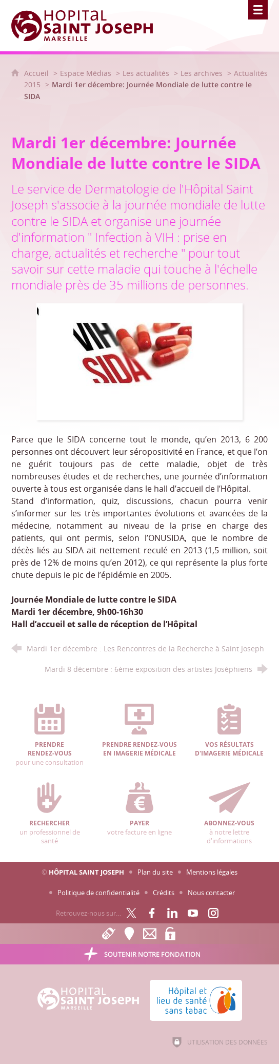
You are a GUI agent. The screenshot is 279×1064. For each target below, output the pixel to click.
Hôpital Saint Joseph (86, 872)
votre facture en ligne (139, 809)
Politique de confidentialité (98, 892)
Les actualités (146, 73)
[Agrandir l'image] (139, 360)
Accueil (37, 73)
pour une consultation (49, 735)
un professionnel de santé (49, 813)
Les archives (202, 73)
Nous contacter (211, 892)
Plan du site (155, 872)
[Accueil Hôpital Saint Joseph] (88, 25)
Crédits (163, 892)
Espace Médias (85, 73)
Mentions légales (211, 872)
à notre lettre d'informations (229, 813)
